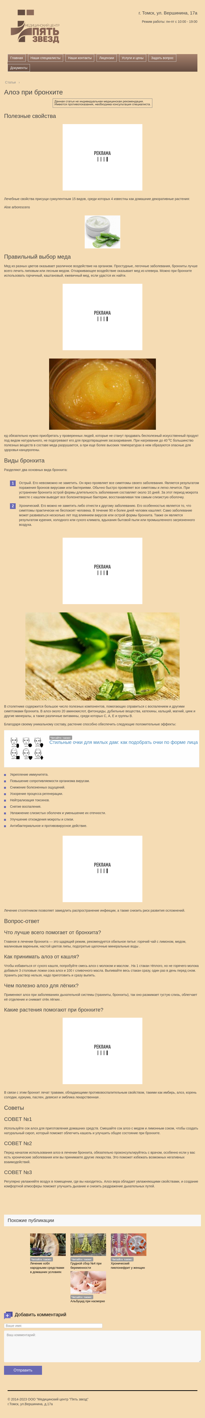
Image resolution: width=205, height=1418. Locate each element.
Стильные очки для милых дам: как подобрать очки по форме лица (123, 742)
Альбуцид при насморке (87, 1301)
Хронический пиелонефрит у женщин (128, 1265)
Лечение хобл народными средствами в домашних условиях (47, 1268)
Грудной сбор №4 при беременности (86, 1265)
